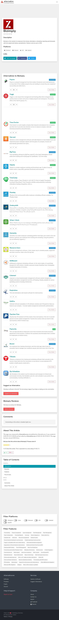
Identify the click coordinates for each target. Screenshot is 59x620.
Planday (13, 192)
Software (6, 579)
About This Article (9, 486)
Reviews (6, 469)
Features (6, 472)
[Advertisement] (29, 11)
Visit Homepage (11, 58)
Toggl (12, 94)
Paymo (12, 80)
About (32, 594)
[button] (57, 2)
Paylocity (13, 329)
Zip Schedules (15, 371)
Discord (6, 586)
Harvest (12, 137)
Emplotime (13, 290)
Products (6, 581)
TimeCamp (13, 178)
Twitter (33, 58)
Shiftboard (13, 261)
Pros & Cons (7, 474)
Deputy (12, 165)
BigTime (13, 152)
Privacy (10, 616)
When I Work (14, 220)
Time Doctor (14, 122)
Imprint (32, 599)
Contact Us (33, 597)
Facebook (23, 58)
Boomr (12, 344)
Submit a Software (35, 579)
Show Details (52, 89)
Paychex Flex (14, 314)
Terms (5, 616)
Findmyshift (14, 205)
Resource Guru (15, 248)
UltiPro (12, 301)
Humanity (13, 233)
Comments (7, 483)
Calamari (13, 275)
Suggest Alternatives (36, 581)
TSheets (12, 357)
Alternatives (7, 466)
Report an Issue (8, 594)
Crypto (5, 584)
